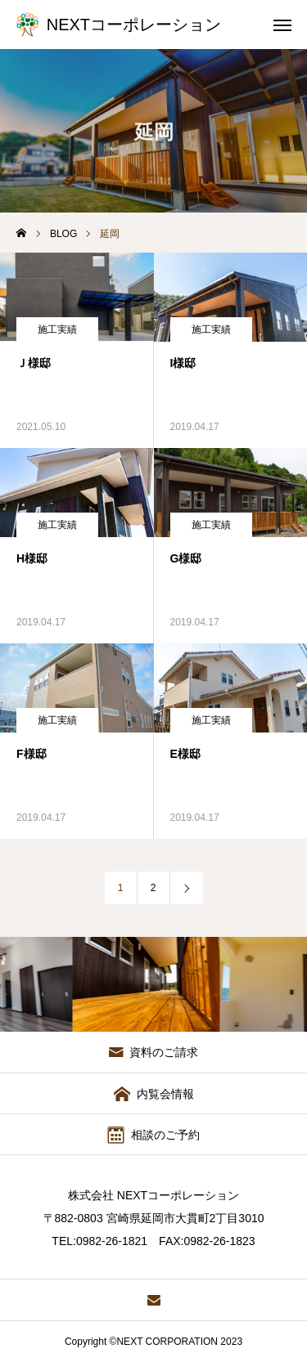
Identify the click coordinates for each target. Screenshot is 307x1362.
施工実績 (57, 329)
